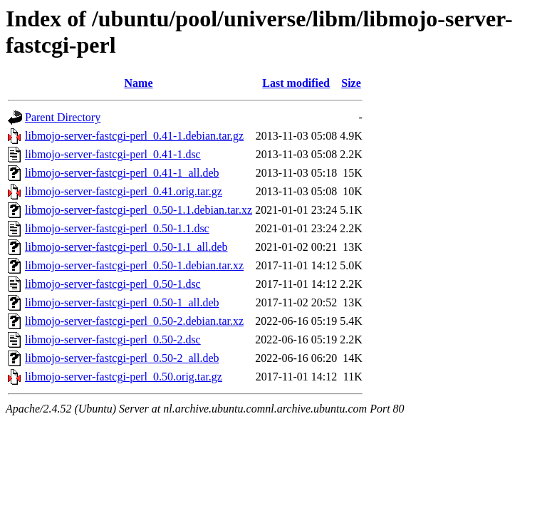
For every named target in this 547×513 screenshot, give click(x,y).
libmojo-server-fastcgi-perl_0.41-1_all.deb (122, 173)
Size (351, 83)
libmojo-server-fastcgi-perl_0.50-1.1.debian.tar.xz (138, 210)
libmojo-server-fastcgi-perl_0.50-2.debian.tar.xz (134, 321)
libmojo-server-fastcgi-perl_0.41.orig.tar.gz (123, 191)
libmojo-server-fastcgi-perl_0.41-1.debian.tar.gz (134, 136)
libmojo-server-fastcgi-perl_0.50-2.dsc (113, 339)
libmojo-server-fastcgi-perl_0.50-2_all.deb (122, 358)
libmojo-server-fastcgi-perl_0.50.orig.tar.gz (123, 376)
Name (139, 83)
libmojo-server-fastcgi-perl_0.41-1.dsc (113, 154)
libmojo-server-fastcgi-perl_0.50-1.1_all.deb (126, 247)
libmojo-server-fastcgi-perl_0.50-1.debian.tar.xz (134, 265)
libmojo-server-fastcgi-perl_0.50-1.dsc (113, 284)
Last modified (296, 83)
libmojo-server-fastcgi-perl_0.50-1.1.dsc (117, 228)
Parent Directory (62, 117)
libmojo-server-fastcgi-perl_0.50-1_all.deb (122, 302)
